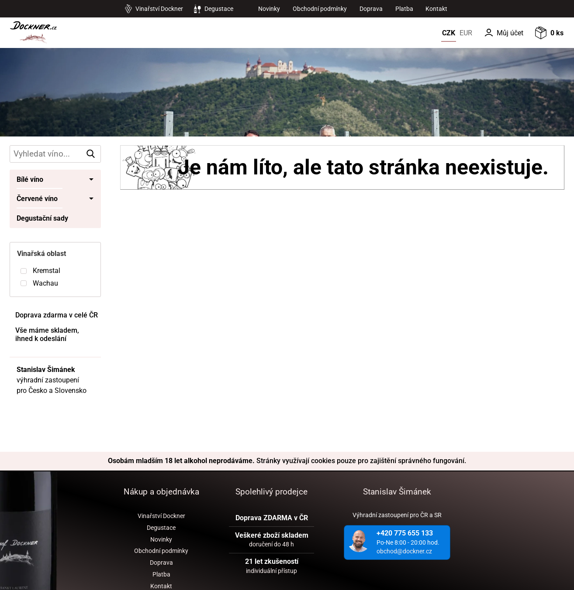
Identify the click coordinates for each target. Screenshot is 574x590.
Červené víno (37, 198)
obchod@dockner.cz (404, 551)
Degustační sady (42, 218)
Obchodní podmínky (320, 9)
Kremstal (46, 270)
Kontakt (436, 9)
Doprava (371, 9)
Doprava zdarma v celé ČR (56, 315)
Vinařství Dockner (159, 9)
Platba (404, 9)
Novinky (269, 9)
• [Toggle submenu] (91, 179)
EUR (466, 33)
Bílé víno (30, 179)
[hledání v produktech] (55, 154)
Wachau (45, 283)
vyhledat (92, 154)
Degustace (218, 9)
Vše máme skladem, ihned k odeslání (47, 334)
